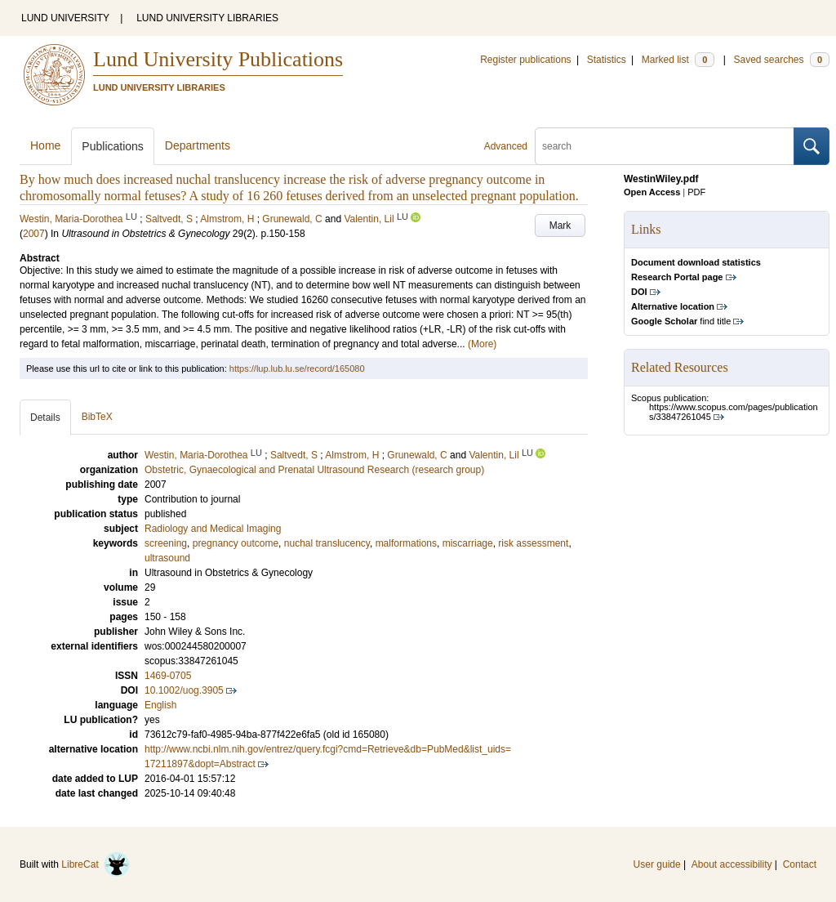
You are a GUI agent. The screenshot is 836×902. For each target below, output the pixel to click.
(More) (482, 344)
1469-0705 (168, 675)
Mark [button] (560, 225)
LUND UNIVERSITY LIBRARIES (207, 18)
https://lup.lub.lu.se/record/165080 (297, 368)
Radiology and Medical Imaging (213, 528)
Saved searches (781, 59)
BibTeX (97, 416)
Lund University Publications (218, 59)
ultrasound (167, 558)
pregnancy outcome (235, 543)
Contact (799, 864)
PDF (696, 192)
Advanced (505, 146)
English (160, 705)
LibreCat (95, 864)
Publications (113, 146)
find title (681, 321)
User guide (657, 864)
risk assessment (533, 543)
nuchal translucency (327, 543)
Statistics (606, 59)
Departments (197, 145)
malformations (406, 543)
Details (45, 417)
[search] (664, 146)
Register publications (525, 59)
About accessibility (731, 864)
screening (166, 543)
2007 (34, 233)
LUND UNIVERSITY (65, 18)
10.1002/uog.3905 (184, 690)
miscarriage (467, 543)
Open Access (652, 192)
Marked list (678, 59)
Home (45, 145)
